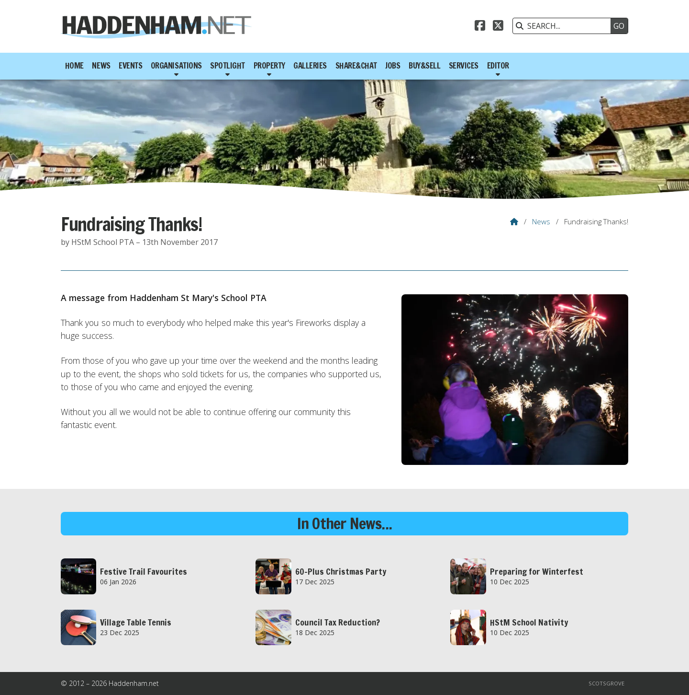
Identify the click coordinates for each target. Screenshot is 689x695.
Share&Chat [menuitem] (356, 65)
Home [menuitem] (74, 65)
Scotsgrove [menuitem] (606, 683)
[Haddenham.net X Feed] (498, 27)
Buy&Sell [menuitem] (424, 65)
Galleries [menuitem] (310, 65)
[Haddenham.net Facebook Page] (480, 27)
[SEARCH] (564, 26)
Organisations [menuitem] (176, 65)
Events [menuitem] (130, 65)
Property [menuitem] (269, 65)
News (541, 221)
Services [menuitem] (463, 65)
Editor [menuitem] (498, 65)
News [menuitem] (101, 65)
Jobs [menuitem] (392, 65)
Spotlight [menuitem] (227, 65)
